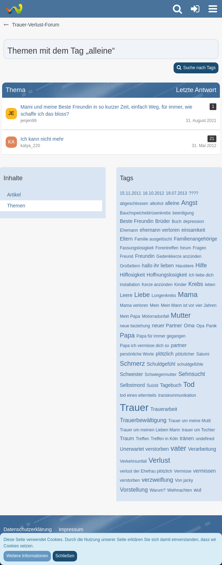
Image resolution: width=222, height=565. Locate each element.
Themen (16, 205)
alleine (172, 203)
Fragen (199, 247)
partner (178, 345)
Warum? (157, 490)
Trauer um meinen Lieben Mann (150, 429)
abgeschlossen (134, 203)
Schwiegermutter (160, 374)
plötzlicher (184, 354)
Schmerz (132, 363)
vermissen (204, 471)
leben (210, 284)
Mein (154, 305)
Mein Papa (130, 316)
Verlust (159, 460)
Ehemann (129, 230)
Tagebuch (171, 385)
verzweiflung (157, 480)
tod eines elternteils (138, 395)
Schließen (64, 555)
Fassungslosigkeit (136, 247)
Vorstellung (134, 490)
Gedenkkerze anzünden (178, 256)
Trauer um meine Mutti (189, 420)
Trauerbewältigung (143, 420)
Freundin (144, 256)
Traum (127, 438)
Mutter (181, 315)
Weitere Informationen (27, 555)
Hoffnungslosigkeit (167, 275)
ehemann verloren (160, 230)
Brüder (162, 221)
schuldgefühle (190, 364)
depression (193, 221)
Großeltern (130, 265)
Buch (176, 221)
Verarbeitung (202, 449)
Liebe (142, 294)
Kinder (180, 284)
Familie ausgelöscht (153, 239)
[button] (213, 9)
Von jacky (184, 480)
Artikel (14, 195)
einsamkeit (193, 230)
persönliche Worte (137, 354)
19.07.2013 (176, 193)
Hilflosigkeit (132, 275)
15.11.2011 (130, 193)
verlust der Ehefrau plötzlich (146, 471)
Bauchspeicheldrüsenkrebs (145, 213)
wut (197, 490)
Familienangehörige (195, 239)
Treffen (142, 438)
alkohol (156, 203)
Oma (189, 325)
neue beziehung (135, 325)
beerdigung (183, 213)
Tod (188, 384)
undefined (204, 438)
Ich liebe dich (201, 275)
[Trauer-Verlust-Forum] (13, 9)
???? (193, 193)
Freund (126, 256)
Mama (188, 294)
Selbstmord (132, 385)
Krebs (195, 284)
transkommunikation (177, 395)
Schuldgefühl (161, 364)
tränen (187, 438)
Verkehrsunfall (133, 461)
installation (130, 284)
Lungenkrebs (164, 295)
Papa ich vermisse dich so (144, 345)
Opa (200, 325)
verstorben (130, 480)
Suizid (152, 385)
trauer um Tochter (198, 429)
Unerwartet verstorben (144, 449)
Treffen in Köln (164, 438)
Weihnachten (179, 490)
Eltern (126, 239)
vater (178, 448)
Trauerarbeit (163, 409)
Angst (189, 202)
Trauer (134, 407)
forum (185, 247)
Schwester (131, 374)
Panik (211, 325)
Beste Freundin (136, 221)
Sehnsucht (191, 374)
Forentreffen (166, 247)
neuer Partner (167, 325)
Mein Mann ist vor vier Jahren (188, 305)
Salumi (202, 354)
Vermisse (182, 471)
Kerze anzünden (157, 284)
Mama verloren (134, 305)
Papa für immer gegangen (161, 336)
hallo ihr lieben (158, 265)
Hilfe (201, 265)
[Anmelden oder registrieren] (195, 9)
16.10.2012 (153, 193)
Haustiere (185, 265)
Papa (127, 335)
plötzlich (165, 354)
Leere (126, 295)
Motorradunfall (155, 316)
